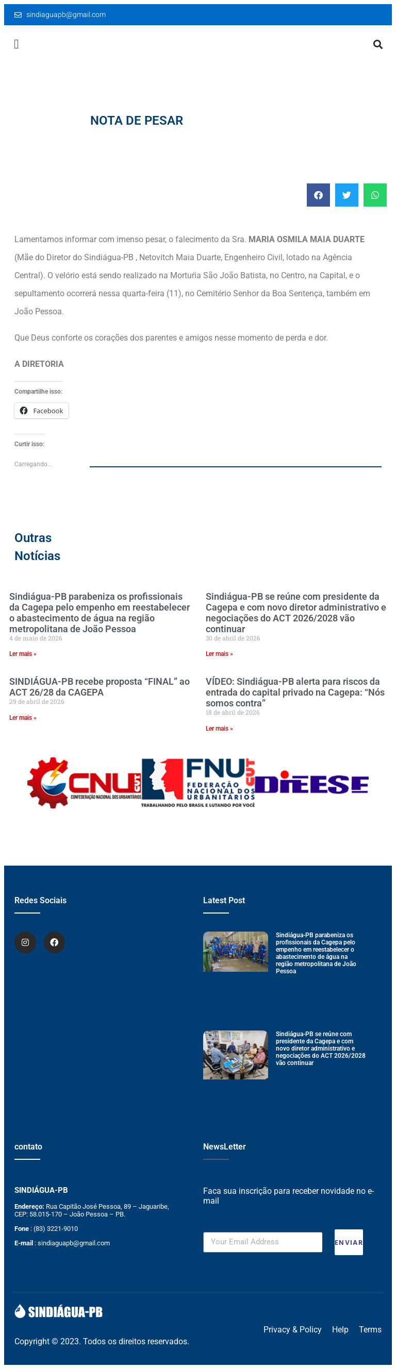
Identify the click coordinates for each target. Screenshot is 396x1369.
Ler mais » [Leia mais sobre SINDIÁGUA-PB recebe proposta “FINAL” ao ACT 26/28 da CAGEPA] (23, 717)
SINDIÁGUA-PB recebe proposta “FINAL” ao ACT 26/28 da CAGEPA (99, 687)
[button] (16, 44)
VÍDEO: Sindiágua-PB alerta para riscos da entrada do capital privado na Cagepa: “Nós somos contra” (295, 692)
